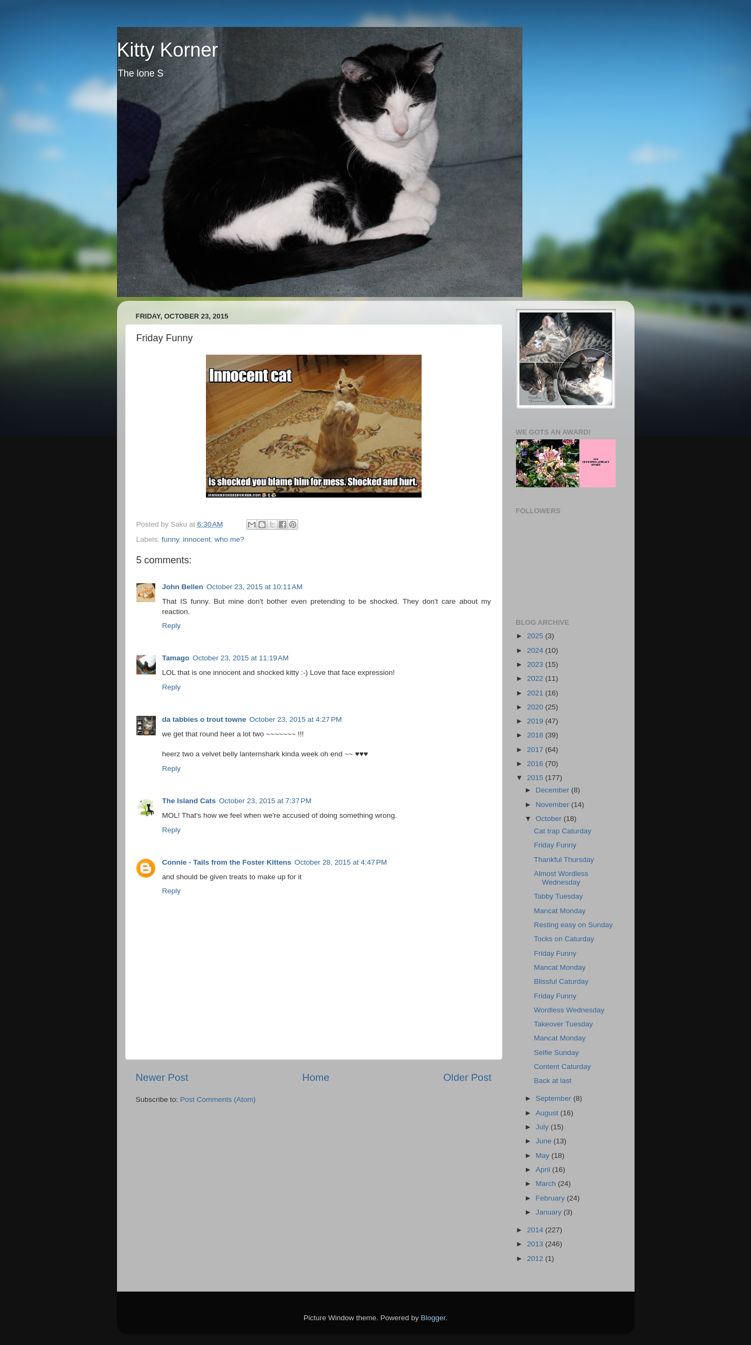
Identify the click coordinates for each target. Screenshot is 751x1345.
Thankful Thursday (564, 860)
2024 (536, 650)
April (544, 1169)
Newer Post (162, 1077)
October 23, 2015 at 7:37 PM (265, 801)
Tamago (176, 658)
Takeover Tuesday (563, 1024)
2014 (536, 1230)
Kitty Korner (167, 50)
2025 (536, 636)
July (543, 1127)
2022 (536, 678)
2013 (536, 1244)
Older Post (467, 1077)
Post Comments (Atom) (218, 1099)
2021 (536, 693)
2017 (536, 750)
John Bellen (183, 587)
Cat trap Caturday (562, 831)
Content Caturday (562, 1067)
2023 (536, 664)
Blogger (433, 1318)
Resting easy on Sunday (573, 925)
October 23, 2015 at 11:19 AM (240, 658)
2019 (536, 721)
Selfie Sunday (556, 1053)
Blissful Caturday (561, 981)
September (555, 1098)
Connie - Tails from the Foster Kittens (227, 862)
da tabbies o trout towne (204, 719)
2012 (536, 1258)
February (551, 1198)
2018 (536, 735)
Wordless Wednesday (569, 1010)
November (553, 805)
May (544, 1155)
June (545, 1141)
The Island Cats (189, 801)
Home (315, 1077)
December (553, 790)
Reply (171, 626)
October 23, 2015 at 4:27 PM (296, 719)
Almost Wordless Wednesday (561, 878)
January (550, 1212)
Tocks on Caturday (564, 939)
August (548, 1113)
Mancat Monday (559, 911)
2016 (536, 764)
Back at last (552, 1081)
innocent (196, 539)
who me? (229, 539)
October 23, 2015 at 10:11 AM (254, 587)
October (550, 819)
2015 (536, 778)
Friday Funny (555, 845)
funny (170, 539)
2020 (536, 707)
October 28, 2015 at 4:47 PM (340, 862)
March (547, 1184)
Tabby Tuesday (558, 896)
